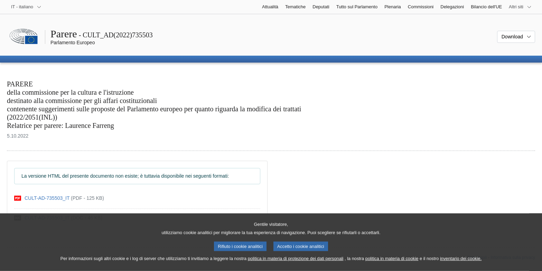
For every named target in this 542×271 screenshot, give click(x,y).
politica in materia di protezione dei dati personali (296, 264)
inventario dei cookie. (461, 264)
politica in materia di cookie (392, 264)
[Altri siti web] (520, 7)
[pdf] (59, 198)
